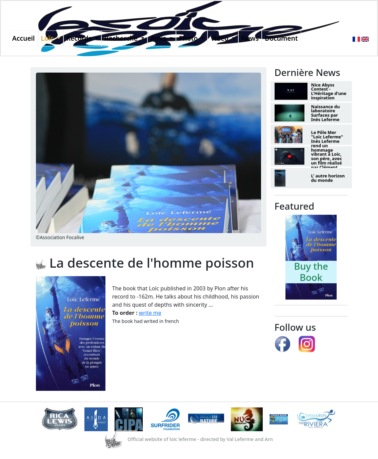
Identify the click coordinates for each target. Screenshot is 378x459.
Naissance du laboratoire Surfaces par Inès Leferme (325, 112)
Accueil (23, 38)
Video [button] (220, 38)
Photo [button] (189, 38)
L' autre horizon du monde (328, 178)
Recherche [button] (121, 38)
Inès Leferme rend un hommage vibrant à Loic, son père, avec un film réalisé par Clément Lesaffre (326, 156)
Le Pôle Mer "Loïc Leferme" (327, 134)
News (250, 38)
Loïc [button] (48, 38)
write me (150, 313)
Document (281, 38)
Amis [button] (159, 38)
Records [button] (79, 38)
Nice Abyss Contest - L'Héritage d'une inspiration (328, 91)
